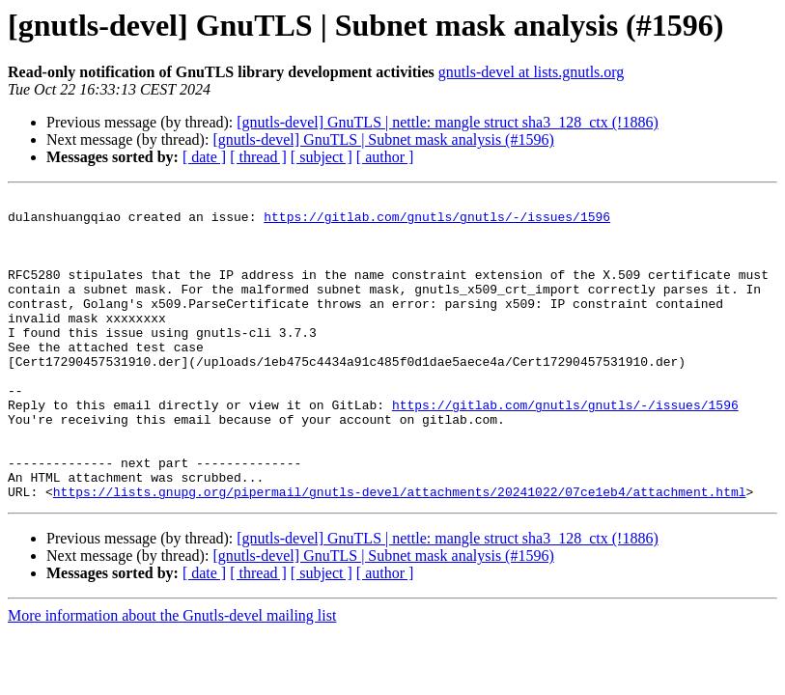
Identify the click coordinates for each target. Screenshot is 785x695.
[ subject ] (321, 157)
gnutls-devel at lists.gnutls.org (531, 72)
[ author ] (385, 157)
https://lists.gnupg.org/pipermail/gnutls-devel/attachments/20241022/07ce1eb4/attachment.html (399, 552)
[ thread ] (258, 157)
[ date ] (204, 157)
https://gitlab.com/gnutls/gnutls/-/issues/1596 (437, 222)
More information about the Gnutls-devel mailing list (172, 676)
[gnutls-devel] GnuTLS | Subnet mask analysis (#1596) (382, 139)
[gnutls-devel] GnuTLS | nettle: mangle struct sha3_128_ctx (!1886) (447, 122)
